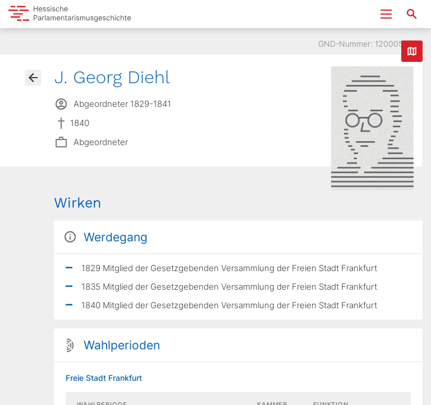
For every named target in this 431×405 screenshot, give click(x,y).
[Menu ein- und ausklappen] (386, 14)
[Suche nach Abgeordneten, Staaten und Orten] (412, 14)
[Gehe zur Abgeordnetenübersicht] (33, 78)
